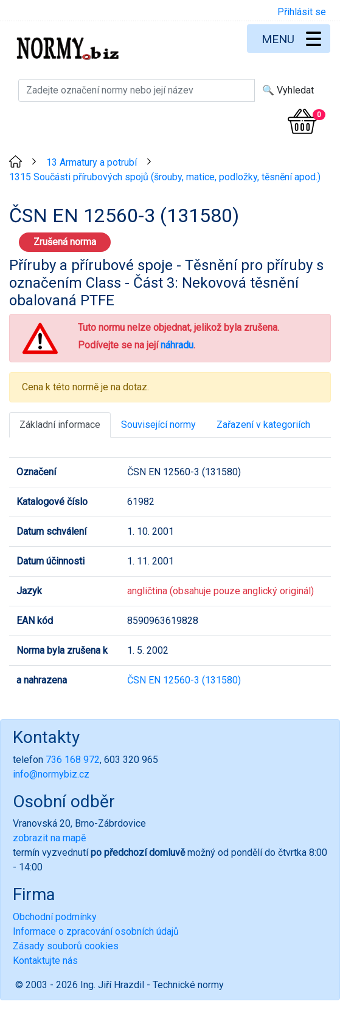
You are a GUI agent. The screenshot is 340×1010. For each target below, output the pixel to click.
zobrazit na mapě (49, 838)
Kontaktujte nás (45, 960)
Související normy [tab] (158, 424)
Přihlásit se (301, 12)
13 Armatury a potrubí (91, 162)
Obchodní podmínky (55, 917)
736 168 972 (73, 759)
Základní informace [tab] (59, 424)
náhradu (177, 345)
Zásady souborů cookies (66, 946)
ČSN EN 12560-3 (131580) (184, 680)
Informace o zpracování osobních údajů (96, 931)
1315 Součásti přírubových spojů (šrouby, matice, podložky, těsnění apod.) (165, 177)
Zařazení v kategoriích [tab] (263, 424)
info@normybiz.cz (51, 774)
